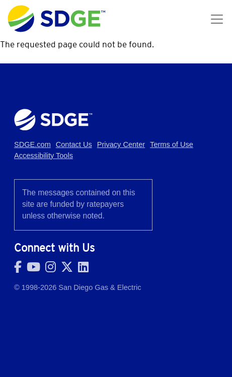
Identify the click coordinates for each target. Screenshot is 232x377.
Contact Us (74, 144)
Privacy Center (121, 144)
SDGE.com (32, 144)
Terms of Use (171, 144)
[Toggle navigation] (217, 19)
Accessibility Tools (43, 156)
